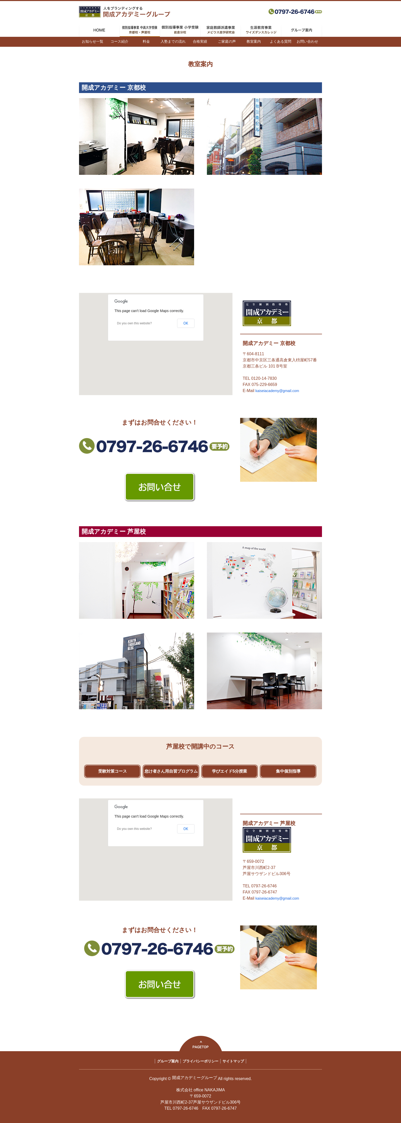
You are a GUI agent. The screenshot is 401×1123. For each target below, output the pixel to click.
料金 (146, 41)
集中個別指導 (288, 771)
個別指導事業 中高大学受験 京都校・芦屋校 (140, 30)
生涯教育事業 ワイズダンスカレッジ (261, 30)
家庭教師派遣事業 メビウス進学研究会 (221, 30)
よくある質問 (280, 41)
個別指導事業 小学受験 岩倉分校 (180, 30)
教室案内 (254, 41)
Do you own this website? (134, 323)
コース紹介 (119, 41)
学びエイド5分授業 (229, 771)
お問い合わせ (307, 41)
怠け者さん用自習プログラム (171, 771)
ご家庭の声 (227, 41)
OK (185, 323)
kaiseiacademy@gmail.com (277, 391)
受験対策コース (112, 771)
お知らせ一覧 (92, 41)
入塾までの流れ (173, 41)
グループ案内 (301, 30)
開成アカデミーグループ (194, 1077)
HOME (99, 30)
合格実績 (200, 41)
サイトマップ (233, 1061)
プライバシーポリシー (200, 1061)
